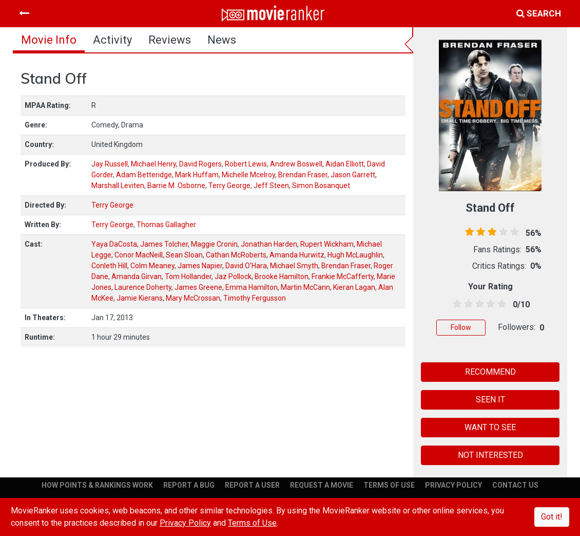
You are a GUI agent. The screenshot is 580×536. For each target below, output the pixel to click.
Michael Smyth (294, 266)
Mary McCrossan (193, 298)
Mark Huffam (197, 175)
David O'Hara (246, 266)
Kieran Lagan (354, 287)
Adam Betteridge (144, 175)
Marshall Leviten (117, 185)
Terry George (229, 185)
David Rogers (200, 164)
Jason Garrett (353, 175)
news (221, 39)
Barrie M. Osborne (176, 185)
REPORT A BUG (189, 485)
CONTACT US (515, 485)
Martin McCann (305, 287)
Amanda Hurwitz (296, 255)
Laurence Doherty (142, 287)
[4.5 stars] (500, 304)
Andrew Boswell (296, 164)
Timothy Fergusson (254, 298)
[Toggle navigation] (24, 13)
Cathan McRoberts (236, 255)
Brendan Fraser (302, 175)
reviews (169, 39)
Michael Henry (153, 164)
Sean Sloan (184, 255)
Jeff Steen (271, 185)
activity (112, 39)
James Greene (198, 287)
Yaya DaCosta (114, 244)
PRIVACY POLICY (453, 485)
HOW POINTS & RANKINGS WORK (97, 485)
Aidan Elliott (344, 164)
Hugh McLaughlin (355, 255)
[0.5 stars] (455, 304)
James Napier (200, 266)
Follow (461, 327)
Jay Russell (109, 164)
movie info (48, 39)
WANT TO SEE (490, 427)
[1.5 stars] (466, 304)
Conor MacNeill (138, 255)
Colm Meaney (152, 266)
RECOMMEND (490, 372)
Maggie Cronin (214, 244)
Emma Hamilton (251, 287)
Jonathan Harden (269, 244)
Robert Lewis (246, 164)
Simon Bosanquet (321, 185)
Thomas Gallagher (166, 224)
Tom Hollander (188, 276)
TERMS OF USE (389, 485)
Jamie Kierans (140, 298)
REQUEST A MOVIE (321, 485)
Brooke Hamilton (281, 276)
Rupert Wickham (327, 244)
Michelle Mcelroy (248, 175)
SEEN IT (490, 399)
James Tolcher (164, 244)
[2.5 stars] (477, 304)
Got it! (552, 517)
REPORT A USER (252, 485)
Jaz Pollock (233, 276)
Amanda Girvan (136, 276)
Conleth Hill (109, 266)
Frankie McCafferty (343, 276)
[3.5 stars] (488, 304)
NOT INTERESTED (490, 455)
